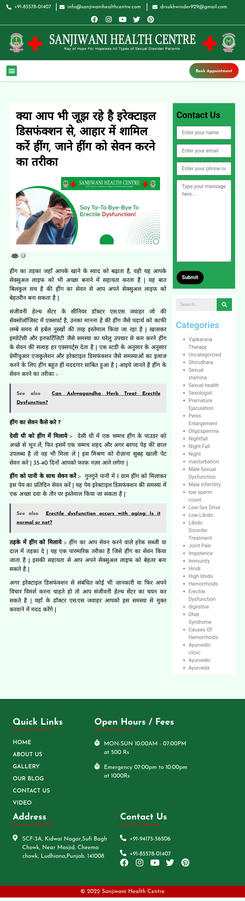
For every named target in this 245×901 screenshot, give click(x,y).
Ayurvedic (200, 660)
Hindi (194, 569)
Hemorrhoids (203, 584)
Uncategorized (205, 355)
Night (195, 454)
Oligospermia (204, 431)
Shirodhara (201, 362)
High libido (201, 576)
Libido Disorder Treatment (200, 530)
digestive (199, 607)
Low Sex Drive (204, 507)
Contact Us (31, 791)
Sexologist (200, 393)
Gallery (26, 767)
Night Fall (199, 446)
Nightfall (198, 439)
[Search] (224, 304)
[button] (11, 71)
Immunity (199, 561)
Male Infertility (205, 485)
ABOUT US (27, 755)
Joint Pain (200, 546)
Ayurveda (199, 668)
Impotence (201, 553)
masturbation (204, 462)
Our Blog (28, 779)
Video (22, 803)
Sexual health (204, 385)
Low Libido (201, 515)
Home (22, 743)
